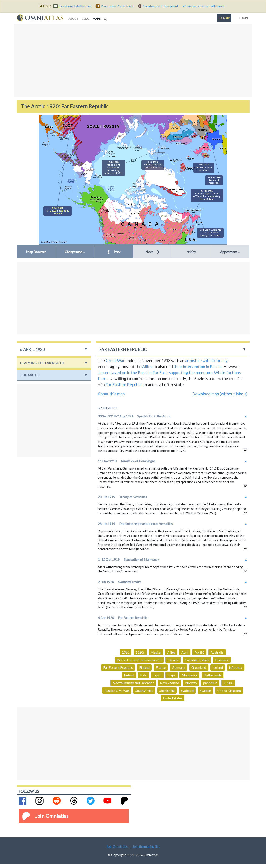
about (73, 18)
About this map (111, 393)
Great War (115, 360)
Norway (191, 683)
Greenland (198, 667)
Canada (173, 660)
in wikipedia (245, 450)
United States (172, 698)
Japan (157, 675)
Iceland (217, 667)
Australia (217, 652)
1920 (125, 652)
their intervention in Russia (198, 366)
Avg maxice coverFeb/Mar (70, 181)
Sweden (205, 690)
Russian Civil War (117, 690)
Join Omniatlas (51, 816)
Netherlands (212, 675)
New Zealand (169, 683)
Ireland (129, 675)
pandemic (210, 683)
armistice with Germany (206, 360)
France (161, 667)
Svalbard (187, 690)
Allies (147, 366)
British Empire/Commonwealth (139, 660)
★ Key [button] (191, 252)
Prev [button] (113, 252)
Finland (144, 667)
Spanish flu (167, 690)
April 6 (199, 652)
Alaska (156, 652)
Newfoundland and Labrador (133, 683)
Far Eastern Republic (124, 384)
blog (85, 18)
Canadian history (197, 660)
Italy (143, 675)
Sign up (224, 18)
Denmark (221, 660)
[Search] (105, 18)
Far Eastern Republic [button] (123, 349)
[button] (74, 251)
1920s (140, 652)
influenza (235, 667)
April (184, 652)
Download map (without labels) (219, 393)
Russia (228, 683)
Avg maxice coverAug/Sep (111, 188)
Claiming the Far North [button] (42, 363)
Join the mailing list (146, 846)
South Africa (144, 690)
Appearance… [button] (230, 252)
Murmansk (189, 675)
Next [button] (152, 252)
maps (97, 18)
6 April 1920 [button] (32, 349)
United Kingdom (229, 690)
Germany (178, 667)
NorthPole (133, 161)
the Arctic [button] (30, 375)
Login (243, 17)
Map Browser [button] (36, 252)
